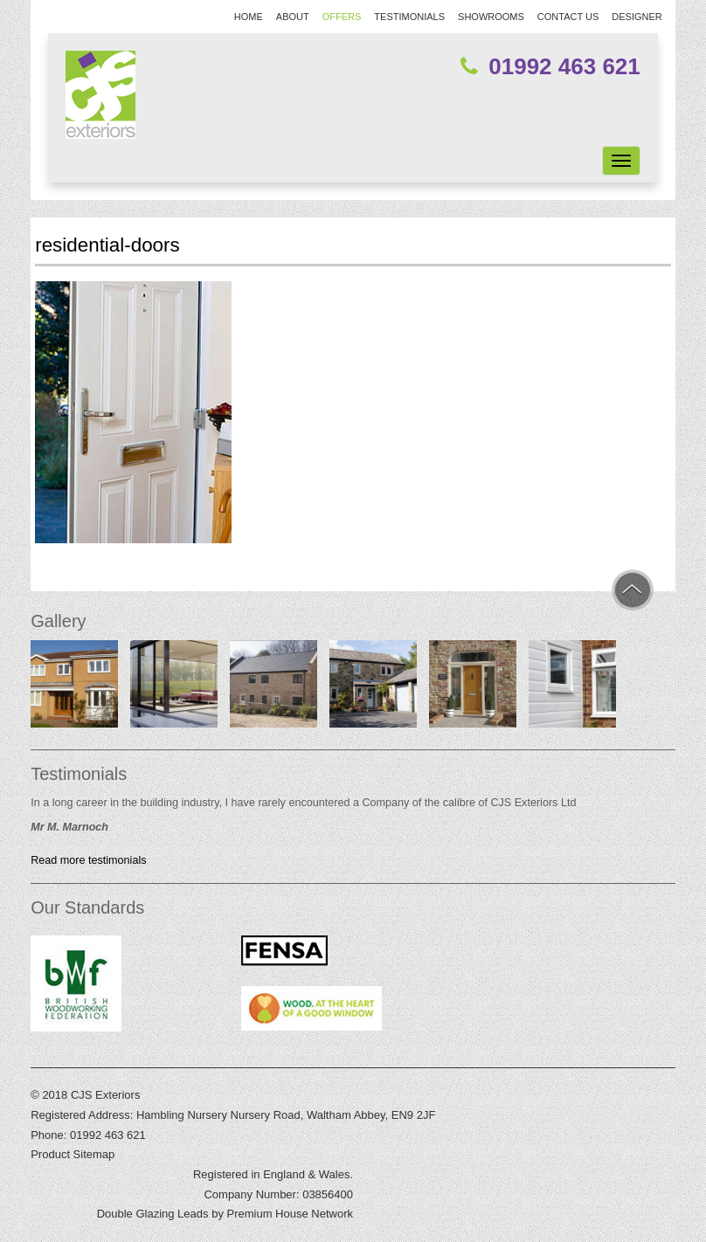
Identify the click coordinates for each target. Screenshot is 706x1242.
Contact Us (568, 16)
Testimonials (409, 16)
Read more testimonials (88, 860)
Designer (636, 16)
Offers (342, 16)
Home (248, 16)
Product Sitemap (72, 1154)
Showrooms (491, 16)
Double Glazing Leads (153, 1213)
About (292, 16)
